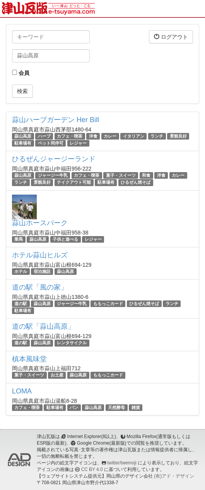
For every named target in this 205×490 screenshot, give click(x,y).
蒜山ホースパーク (40, 223)
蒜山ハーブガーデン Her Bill (55, 120)
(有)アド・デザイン (174, 476)
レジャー (78, 143)
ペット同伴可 (50, 143)
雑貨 (136, 407)
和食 (146, 175)
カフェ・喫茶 (69, 136)
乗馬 (18, 239)
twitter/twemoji (121, 463)
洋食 (93, 136)
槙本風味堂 (29, 359)
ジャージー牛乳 (53, 175)
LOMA (22, 391)
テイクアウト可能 (74, 182)
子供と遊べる (65, 239)
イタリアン (133, 136)
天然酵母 (116, 407)
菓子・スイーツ (121, 175)
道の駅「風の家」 (40, 287)
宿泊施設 (42, 271)
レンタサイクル (72, 342)
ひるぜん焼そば (135, 182)
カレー (110, 136)
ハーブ (44, 136)
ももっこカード (108, 303)
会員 (20, 73)
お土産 (57, 375)
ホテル (20, 271)
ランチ (156, 136)
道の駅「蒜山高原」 (43, 326)
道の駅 (20, 303)
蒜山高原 (22, 136)
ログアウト (171, 36)
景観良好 (178, 136)
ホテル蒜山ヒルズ (40, 255)
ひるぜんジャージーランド (54, 159)
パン (74, 407)
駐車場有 (22, 143)
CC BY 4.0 (92, 469)
